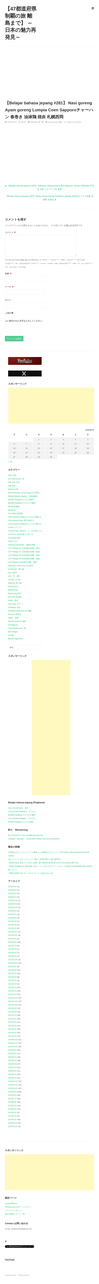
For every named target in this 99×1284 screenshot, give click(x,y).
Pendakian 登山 (14, 607)
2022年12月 (13, 960)
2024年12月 (13, 907)
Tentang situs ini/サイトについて (18, 1207)
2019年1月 (12, 1119)
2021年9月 (12, 1008)
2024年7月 (12, 914)
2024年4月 (12, 921)
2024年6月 (12, 918)
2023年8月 (12, 942)
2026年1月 (12, 897)
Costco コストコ (14, 527)
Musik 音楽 (13, 600)
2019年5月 (12, 1106)
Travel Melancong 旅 (17, 628)
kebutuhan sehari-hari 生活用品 (20, 566)
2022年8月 (12, 970)
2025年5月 (12, 904)
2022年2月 (12, 991)
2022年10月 (13, 963)
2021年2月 (12, 1033)
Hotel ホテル (13, 541)
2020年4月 (12, 1067)
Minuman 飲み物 (14, 597)
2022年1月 (12, 994)
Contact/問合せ (11, 1203)
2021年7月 (12, 1015)
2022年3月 (12, 987)
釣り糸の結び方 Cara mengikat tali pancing (25, 835)
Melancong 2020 (15, 593)
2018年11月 (13, 1126)
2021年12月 (13, 998)
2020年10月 (13, 1047)
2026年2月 (12, 893)
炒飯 (60, 122)
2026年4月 (12, 887)
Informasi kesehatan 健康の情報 (21, 545)
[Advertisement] (49, 73)
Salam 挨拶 (13, 618)
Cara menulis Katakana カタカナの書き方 (25, 524)
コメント (10, 232)
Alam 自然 (12, 475)
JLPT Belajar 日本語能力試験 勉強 (22, 562)
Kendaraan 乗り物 (16, 569)
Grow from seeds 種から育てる (20, 534)
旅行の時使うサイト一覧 (15, 1214)
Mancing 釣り (13, 586)
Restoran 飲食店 (14, 614)
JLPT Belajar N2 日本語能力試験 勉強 (24, 552)
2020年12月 (13, 1040)
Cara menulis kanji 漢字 (18, 808)
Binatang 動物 (13, 506)
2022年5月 (12, 980)
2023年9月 (12, 939)
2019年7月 (12, 1099)
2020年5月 (12, 1064)
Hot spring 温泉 (14, 538)
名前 (8, 273)
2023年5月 (12, 949)
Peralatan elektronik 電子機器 (20, 611)
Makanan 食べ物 (37, 122)
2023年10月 (13, 935)
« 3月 (10, 462)
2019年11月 (13, 1085)
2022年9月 (12, 967)
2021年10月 (13, 1005)
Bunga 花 (12, 510)
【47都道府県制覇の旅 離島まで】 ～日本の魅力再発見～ (20, 23)
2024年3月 (12, 925)
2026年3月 (12, 890)
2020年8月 (12, 1053)
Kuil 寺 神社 (14, 576)
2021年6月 (12, 1019)
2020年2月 (12, 1074)
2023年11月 (13, 932)
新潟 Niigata (13, 632)
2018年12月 (13, 1123)
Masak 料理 (13, 590)
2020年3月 (12, 1071)
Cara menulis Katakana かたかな (22, 811)
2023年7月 (12, 946)
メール (9, 287)
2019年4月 (12, 1109)
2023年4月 (12, 953)
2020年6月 (12, 1060)
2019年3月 (12, 1112)
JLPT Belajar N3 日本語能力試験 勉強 (24, 555)
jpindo (23, 122)
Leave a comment (74, 122)
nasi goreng (52, 122)
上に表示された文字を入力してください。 (24, 321)
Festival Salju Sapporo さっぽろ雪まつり (25, 531)
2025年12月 (13, 900)
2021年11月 (13, 1001)
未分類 (11, 635)
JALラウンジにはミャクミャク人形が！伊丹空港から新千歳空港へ (35, 859)
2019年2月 (12, 1116)
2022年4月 (12, 984)
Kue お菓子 (12, 573)
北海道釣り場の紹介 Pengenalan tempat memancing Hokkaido (34, 839)
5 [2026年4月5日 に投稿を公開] (87, 439)
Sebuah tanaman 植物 (17, 621)
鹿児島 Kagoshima (15, 639)
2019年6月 (12, 1102)
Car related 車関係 (15, 513)
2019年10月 (13, 1088)
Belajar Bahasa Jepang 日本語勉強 (23, 496)
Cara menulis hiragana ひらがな (21, 818)
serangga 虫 (13, 625)
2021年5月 (12, 1022)
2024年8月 (12, 911)
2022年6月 (12, 977)
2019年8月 (12, 1095)
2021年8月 (12, 1012)
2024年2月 (12, 928)
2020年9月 (12, 1050)
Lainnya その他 (14, 579)
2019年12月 (13, 1081)
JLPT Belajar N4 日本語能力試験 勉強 (24, 559)
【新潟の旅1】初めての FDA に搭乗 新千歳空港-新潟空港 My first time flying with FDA (43, 863)
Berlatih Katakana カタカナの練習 (21, 503)
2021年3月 (12, 1029)
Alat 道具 (11, 486)
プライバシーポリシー (14, 1210)
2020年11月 (13, 1043)
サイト (8, 300)
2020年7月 (12, 1057)
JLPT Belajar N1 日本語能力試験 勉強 (24, 548)
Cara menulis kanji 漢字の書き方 (21, 520)
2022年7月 (12, 973)
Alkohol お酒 (13, 489)
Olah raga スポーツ (16, 604)
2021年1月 (12, 1036)
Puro (28, 1275)
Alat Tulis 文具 (14, 482)
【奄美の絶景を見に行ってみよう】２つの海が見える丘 (30, 873)
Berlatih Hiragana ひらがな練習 (20, 499)
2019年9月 (12, 1092)
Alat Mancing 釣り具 (16, 479)
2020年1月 (12, 1078)
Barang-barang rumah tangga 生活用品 (24, 493)
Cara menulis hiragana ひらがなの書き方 (24, 517)
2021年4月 (12, 1026)
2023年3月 (12, 956)
